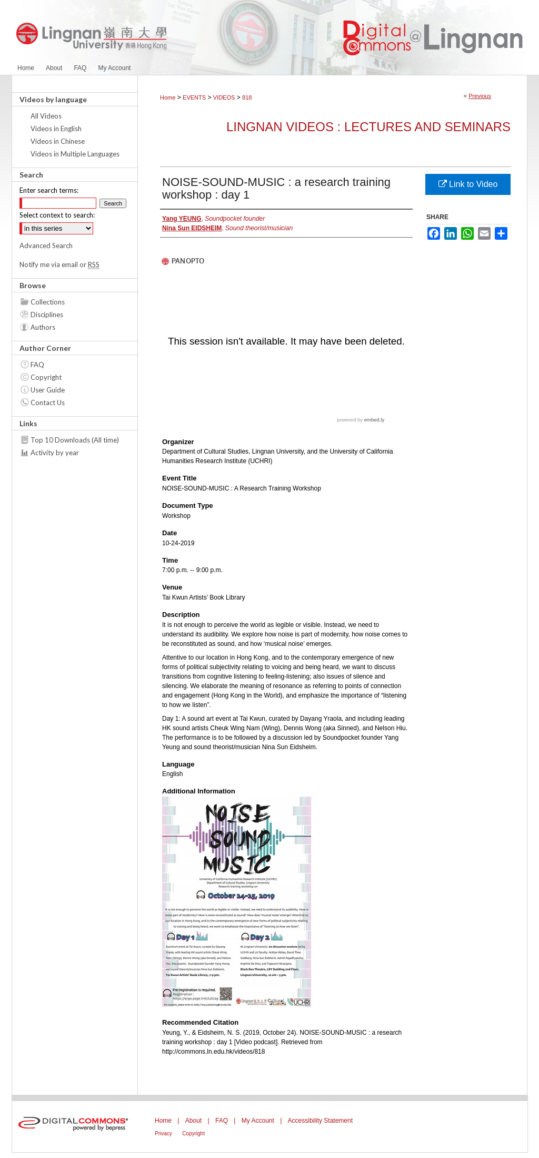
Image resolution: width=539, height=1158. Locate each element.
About (193, 1120)
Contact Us (48, 402)
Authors (43, 327)
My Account (258, 1120)
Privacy (163, 1133)
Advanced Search (46, 245)
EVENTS (194, 97)
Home (167, 97)
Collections (48, 302)
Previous (479, 96)
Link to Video (468, 184)
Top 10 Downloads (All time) (75, 440)
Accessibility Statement (320, 1120)
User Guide (48, 390)
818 (247, 97)
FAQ (37, 364)
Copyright (46, 377)
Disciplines (47, 314)
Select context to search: (57, 215)
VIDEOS (224, 97)
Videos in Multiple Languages (75, 154)
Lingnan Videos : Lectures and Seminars (368, 127)
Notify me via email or (59, 264)
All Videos (46, 116)
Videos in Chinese (58, 141)
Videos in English (56, 128)
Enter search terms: (48, 190)
